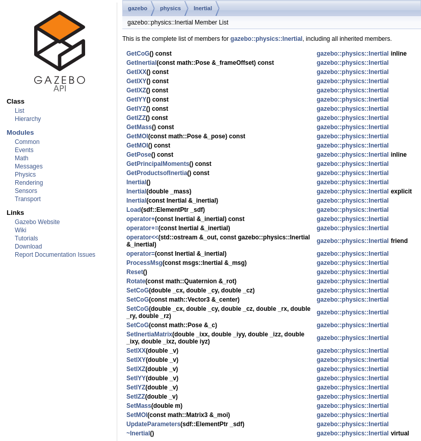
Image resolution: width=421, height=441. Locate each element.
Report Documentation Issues (55, 254)
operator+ (140, 219)
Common (27, 141)
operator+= (142, 228)
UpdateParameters (153, 424)
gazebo (137, 8)
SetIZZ (135, 396)
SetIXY (136, 359)
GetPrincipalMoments (157, 163)
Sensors (26, 190)
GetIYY (136, 99)
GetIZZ (136, 117)
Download (28, 246)
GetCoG (137, 53)
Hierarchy (28, 118)
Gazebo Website (37, 222)
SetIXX (136, 350)
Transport (28, 199)
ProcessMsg (144, 262)
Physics (25, 174)
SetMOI (136, 415)
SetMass (138, 405)
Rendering (29, 182)
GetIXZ (136, 90)
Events (24, 150)
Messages (29, 166)
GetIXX (136, 72)
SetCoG (137, 290)
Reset (134, 272)
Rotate (135, 281)
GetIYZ (136, 108)
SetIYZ (135, 387)
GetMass (139, 127)
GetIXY (136, 81)
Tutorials (26, 238)
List (19, 110)
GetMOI (137, 136)
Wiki (21, 230)
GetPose (138, 154)
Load (133, 209)
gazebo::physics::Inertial (266, 38)
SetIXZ (135, 369)
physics (170, 8)
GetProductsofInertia (156, 173)
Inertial (203, 8)
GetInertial (141, 62)
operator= (140, 253)
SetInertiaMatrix (149, 334)
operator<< (142, 237)
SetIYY (136, 378)
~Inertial (138, 433)
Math (22, 158)
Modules (20, 132)
